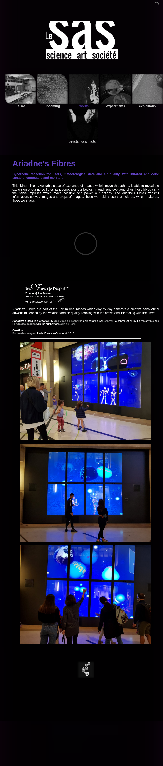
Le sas (20, 91)
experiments (115, 91)
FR (157, 4)
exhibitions (147, 91)
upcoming (52, 91)
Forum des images (24, 323)
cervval (108, 320)
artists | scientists (82, 126)
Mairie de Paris (66, 323)
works (84, 91)
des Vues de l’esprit (66, 320)
